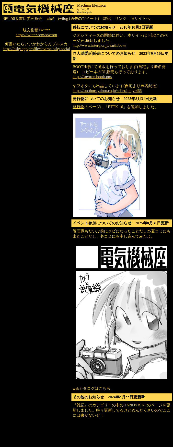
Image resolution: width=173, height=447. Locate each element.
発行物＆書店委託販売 (22, 18)
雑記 (107, 18)
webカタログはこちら (92, 388)
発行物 (78, 107)
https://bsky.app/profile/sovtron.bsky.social (36, 49)
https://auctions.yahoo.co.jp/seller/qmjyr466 (107, 91)
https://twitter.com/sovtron (36, 35)
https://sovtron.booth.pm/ (92, 77)
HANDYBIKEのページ (143, 405)
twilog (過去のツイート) (78, 18)
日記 (50, 18)
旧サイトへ (140, 18)
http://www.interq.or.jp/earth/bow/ (99, 45)
